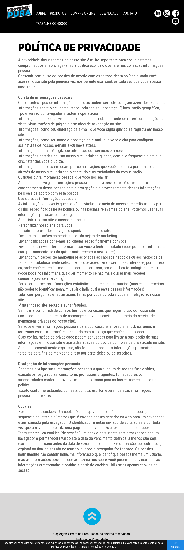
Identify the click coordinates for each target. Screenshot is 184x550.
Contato (130, 13)
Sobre (41, 13)
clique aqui (108, 546)
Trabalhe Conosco (51, 23)
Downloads (109, 13)
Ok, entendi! (175, 544)
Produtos (58, 13)
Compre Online (83, 13)
